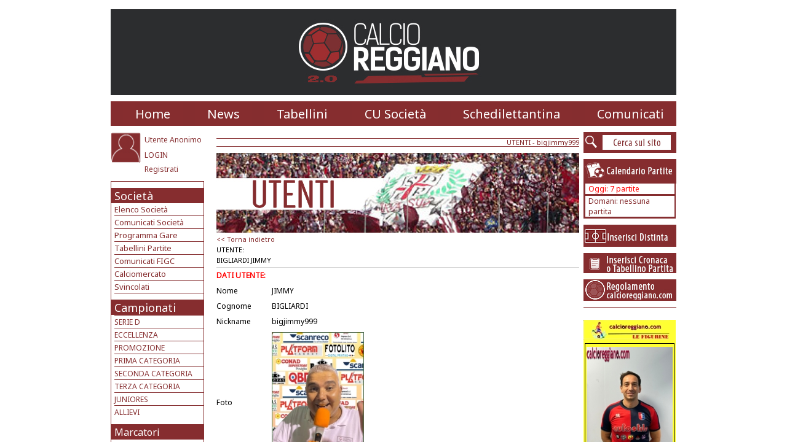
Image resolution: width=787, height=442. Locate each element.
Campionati (145, 307)
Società (133, 195)
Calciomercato (140, 273)
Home (152, 114)
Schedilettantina (511, 114)
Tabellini (302, 114)
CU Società (395, 114)
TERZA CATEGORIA (147, 386)
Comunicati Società (149, 222)
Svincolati (131, 286)
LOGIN (156, 155)
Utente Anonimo (173, 139)
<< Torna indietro (245, 239)
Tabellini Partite (143, 248)
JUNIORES (131, 399)
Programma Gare (146, 235)
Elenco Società (141, 209)
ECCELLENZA (136, 335)
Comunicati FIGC (144, 260)
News (223, 114)
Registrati (161, 169)
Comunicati (630, 114)
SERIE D (127, 322)
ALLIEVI (127, 412)
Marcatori (137, 432)
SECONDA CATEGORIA (153, 373)
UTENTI (519, 142)
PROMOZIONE (139, 348)
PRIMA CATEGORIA (147, 360)
